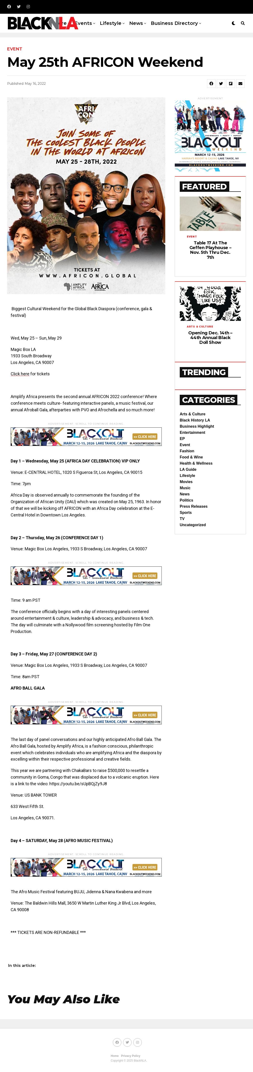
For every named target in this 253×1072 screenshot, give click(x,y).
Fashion (187, 451)
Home (115, 1056)
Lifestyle (110, 23)
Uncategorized (193, 525)
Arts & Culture (192, 414)
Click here (20, 373)
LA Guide (188, 469)
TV (182, 519)
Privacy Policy (130, 1056)
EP (182, 439)
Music (185, 488)
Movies (186, 482)
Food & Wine (191, 457)
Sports (186, 513)
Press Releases (193, 506)
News (136, 23)
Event (185, 445)
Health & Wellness (196, 463)
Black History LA (195, 420)
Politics (186, 500)
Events (83, 23)
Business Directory (174, 23)
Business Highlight (197, 426)
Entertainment (192, 433)
